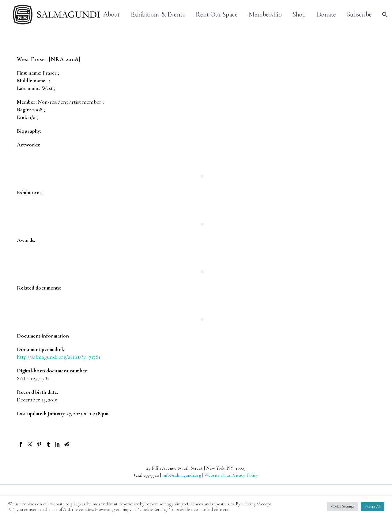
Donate (326, 14)
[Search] (384, 14)
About (111, 14)
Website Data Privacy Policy (231, 475)
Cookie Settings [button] (342, 506)
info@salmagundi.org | (183, 475)
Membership (265, 14)
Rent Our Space (217, 14)
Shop (299, 14)
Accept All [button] (373, 506)
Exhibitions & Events (158, 14)
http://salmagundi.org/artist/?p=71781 (58, 356)
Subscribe (359, 14)
